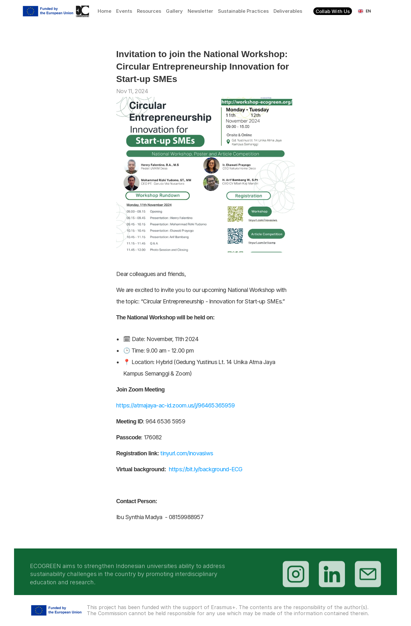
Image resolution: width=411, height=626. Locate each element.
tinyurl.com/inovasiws (187, 453)
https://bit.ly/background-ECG (206, 469)
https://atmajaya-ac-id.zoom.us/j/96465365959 (176, 405)
